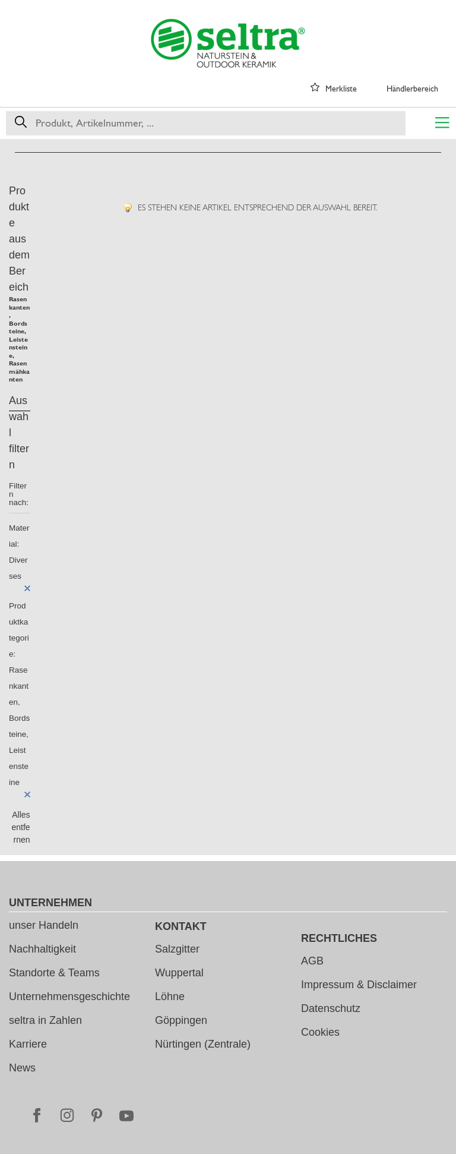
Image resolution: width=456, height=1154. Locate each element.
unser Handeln (43, 925)
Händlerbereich (412, 88)
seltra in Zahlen (45, 1020)
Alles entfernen (20, 827)
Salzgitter (177, 949)
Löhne (170, 996)
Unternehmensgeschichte (69, 996)
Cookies (320, 1032)
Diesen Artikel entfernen (27, 588)
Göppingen (181, 1020)
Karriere (28, 1044)
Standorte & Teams (54, 973)
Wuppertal (179, 973)
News (22, 1068)
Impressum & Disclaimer (359, 985)
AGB (312, 961)
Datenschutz (330, 1008)
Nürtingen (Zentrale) (203, 1044)
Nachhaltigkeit (42, 949)
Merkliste (341, 88)
